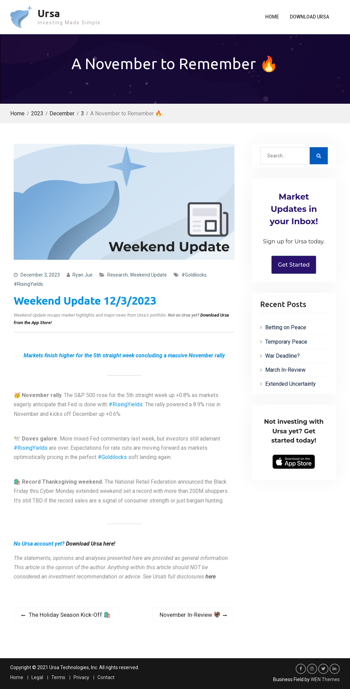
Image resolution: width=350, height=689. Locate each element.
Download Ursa (309, 17)
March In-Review (285, 370)
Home (272, 17)
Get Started (294, 264)
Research (117, 275)
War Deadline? (282, 356)
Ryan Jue (82, 275)
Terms (58, 677)
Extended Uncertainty (290, 384)
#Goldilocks (193, 275)
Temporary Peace (286, 342)
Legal (37, 677)
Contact (106, 677)
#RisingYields (28, 284)
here (210, 576)
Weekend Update (148, 275)
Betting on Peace (285, 327)
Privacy (81, 677)
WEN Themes (325, 679)
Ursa (49, 13)
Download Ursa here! (90, 543)
